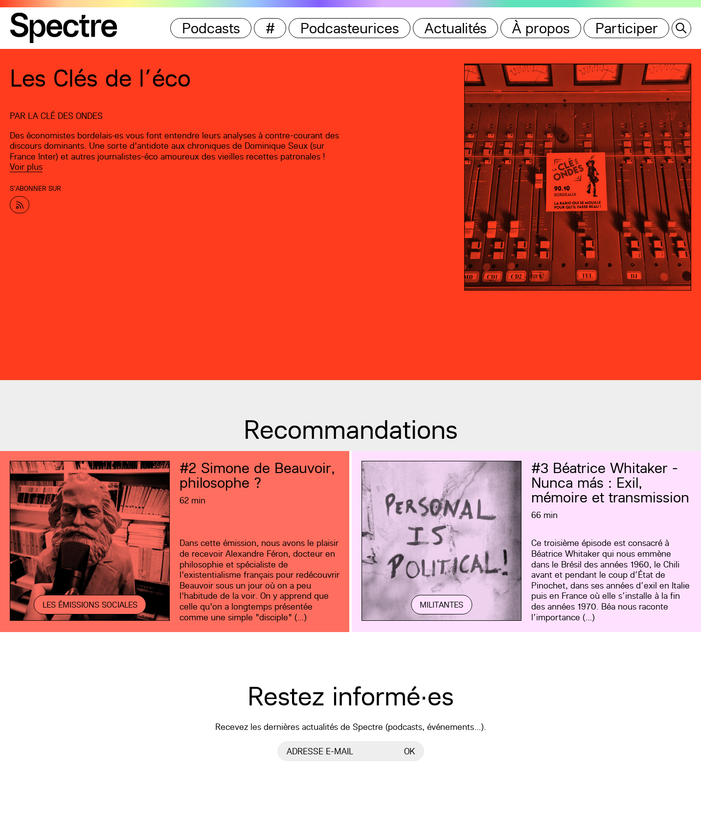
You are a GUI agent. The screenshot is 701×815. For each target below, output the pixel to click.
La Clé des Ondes (65, 116)
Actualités (456, 28)
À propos (541, 28)
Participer (626, 28)
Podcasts (211, 28)
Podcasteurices (349, 28)
